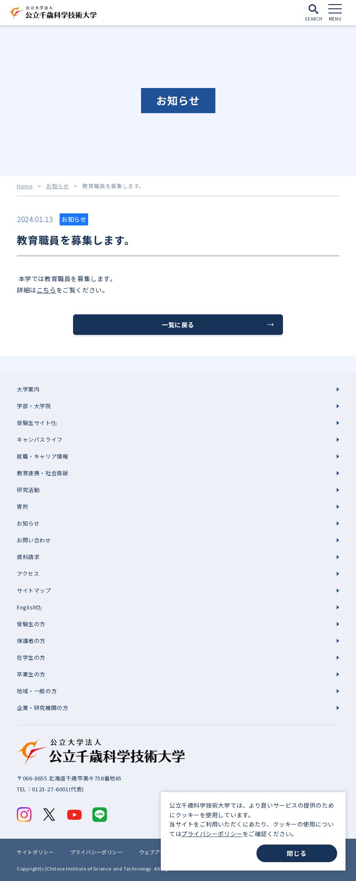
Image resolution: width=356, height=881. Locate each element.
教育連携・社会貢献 (42, 473)
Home (25, 186)
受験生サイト (34, 423)
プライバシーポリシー (212, 833)
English (26, 607)
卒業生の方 (31, 674)
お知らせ (57, 186)
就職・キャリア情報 (42, 456)
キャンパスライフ (40, 439)
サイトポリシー (35, 851)
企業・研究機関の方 (42, 708)
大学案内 (28, 389)
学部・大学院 (34, 406)
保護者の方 (31, 641)
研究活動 (28, 490)
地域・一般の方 (37, 691)
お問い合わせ (34, 540)
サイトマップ (34, 590)
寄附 (22, 506)
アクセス (28, 574)
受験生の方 (31, 624)
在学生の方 (31, 657)
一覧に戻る (178, 324)
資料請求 (28, 557)
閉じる (296, 853)
